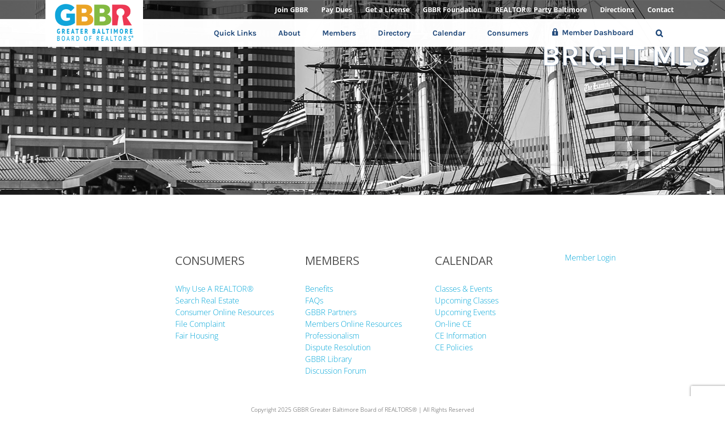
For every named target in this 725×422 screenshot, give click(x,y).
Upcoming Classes (466, 300)
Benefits (319, 288)
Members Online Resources (353, 324)
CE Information (460, 335)
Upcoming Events (465, 312)
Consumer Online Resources (224, 312)
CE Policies (454, 347)
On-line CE (453, 324)
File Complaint (200, 324)
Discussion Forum (335, 370)
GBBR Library (328, 359)
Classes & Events (463, 288)
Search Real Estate (207, 300)
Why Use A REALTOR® (214, 288)
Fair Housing (196, 335)
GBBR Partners (330, 312)
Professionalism (332, 335)
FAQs (314, 300)
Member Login (590, 257)
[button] (659, 33)
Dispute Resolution (338, 347)
